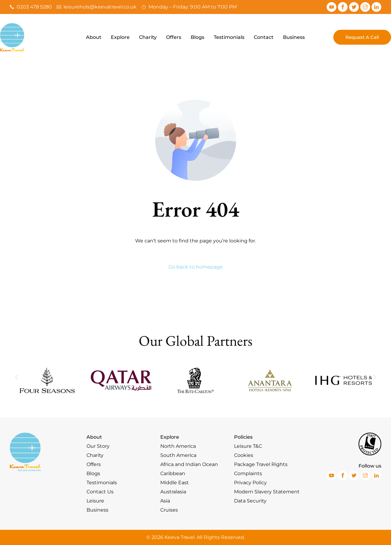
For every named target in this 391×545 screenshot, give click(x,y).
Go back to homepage (195, 267)
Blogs (197, 37)
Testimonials (229, 37)
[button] (16, 377)
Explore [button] (120, 37)
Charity (148, 37)
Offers (173, 37)
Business (294, 37)
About (93, 37)
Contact (264, 37)
